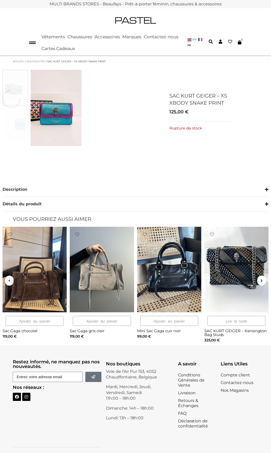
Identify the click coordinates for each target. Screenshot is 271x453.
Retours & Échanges (188, 389)
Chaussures (79, 36)
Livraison (187, 378)
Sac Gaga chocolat (20, 316)
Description (15, 189)
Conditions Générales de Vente (191, 366)
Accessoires (107, 36)
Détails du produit (22, 203)
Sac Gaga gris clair (87, 316)
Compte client (235, 361)
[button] (135, 192)
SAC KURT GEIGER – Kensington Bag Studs (235, 318)
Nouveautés (36, 61)
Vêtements (53, 36)
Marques (131, 36)
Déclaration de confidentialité (193, 409)
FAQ (182, 399)
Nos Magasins (235, 376)
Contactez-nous (161, 36)
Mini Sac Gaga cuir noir (159, 316)
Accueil (18, 61)
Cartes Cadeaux (58, 48)
